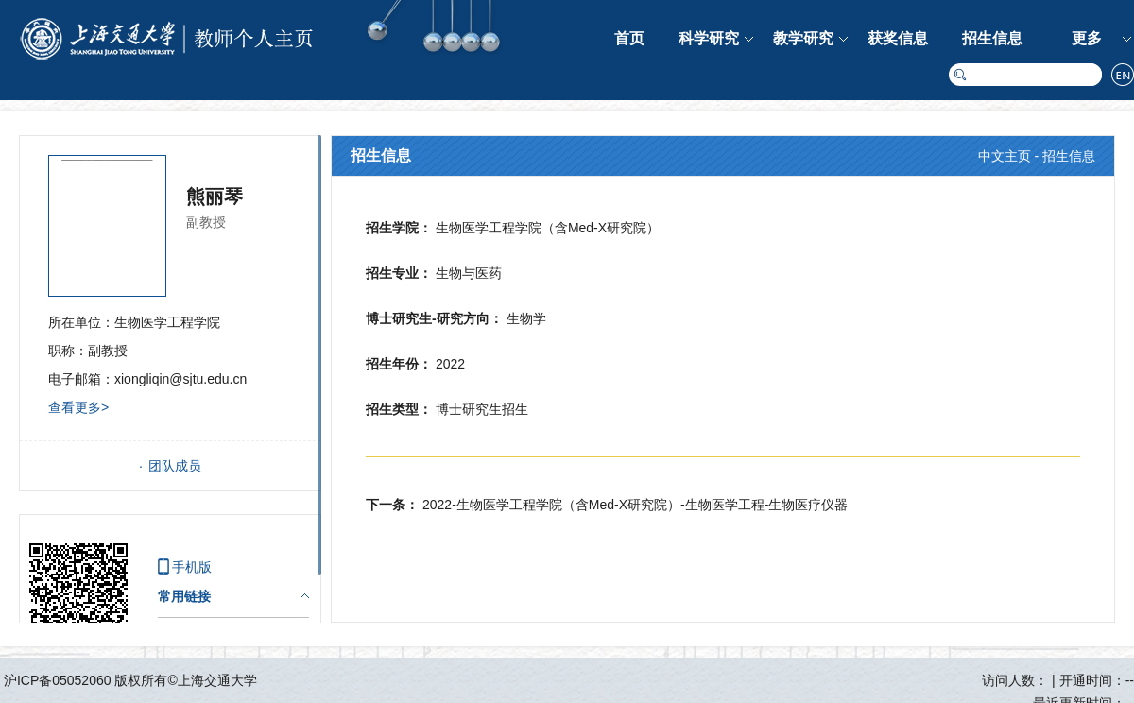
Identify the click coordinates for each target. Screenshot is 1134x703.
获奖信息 (898, 38)
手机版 (192, 566)
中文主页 (1004, 155)
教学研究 (803, 38)
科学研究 (709, 38)
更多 (1087, 38)
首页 (629, 38)
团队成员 (174, 465)
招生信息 (992, 38)
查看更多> (78, 407)
